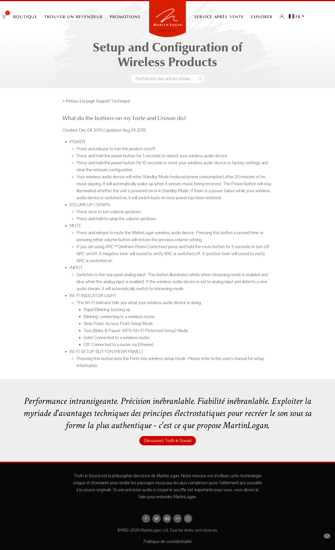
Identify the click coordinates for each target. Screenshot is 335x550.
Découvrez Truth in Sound (167, 441)
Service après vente (219, 16)
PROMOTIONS (125, 16)
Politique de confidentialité (167, 542)
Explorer (261, 16)
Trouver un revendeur (73, 16)
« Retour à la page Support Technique (96, 101)
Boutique (25, 16)
